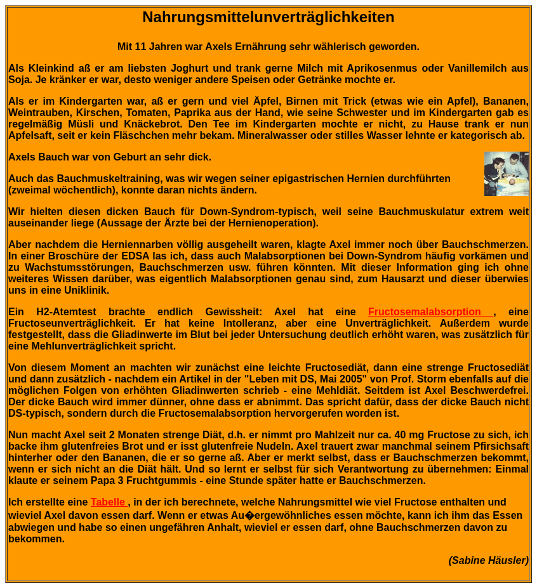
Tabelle (109, 502)
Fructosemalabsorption (430, 311)
